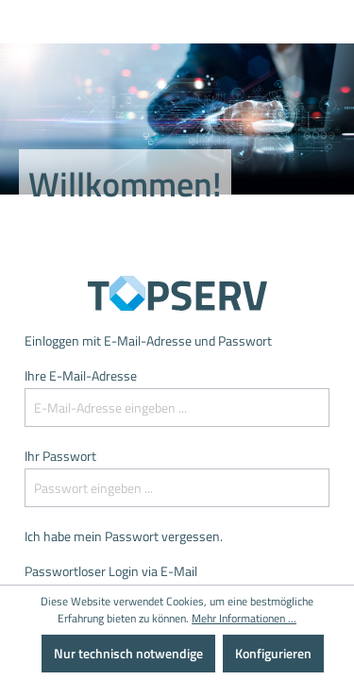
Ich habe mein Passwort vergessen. (124, 536)
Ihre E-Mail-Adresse (81, 375)
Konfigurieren (273, 653)
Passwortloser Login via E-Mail (111, 571)
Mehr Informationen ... (244, 618)
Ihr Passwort (60, 456)
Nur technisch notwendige (128, 653)
